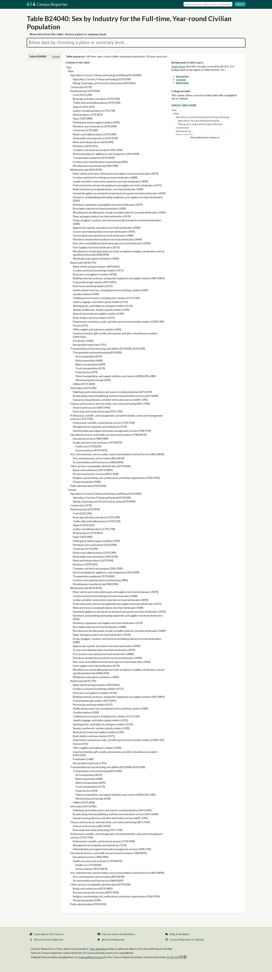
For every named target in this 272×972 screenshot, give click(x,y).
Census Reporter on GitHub (186, 939)
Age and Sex (182, 76)
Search (240, 4)
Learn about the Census (48, 934)
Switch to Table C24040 (183, 105)
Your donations (98, 948)
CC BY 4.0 (177, 957)
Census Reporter (47, 4)
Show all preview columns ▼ (205, 137)
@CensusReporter (113, 939)
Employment (182, 82)
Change (56, 56)
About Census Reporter (48, 939)
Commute (181, 79)
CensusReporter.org (90, 957)
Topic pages (178, 66)
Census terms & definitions (118, 934)
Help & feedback (179, 934)
